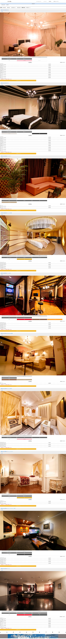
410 (2, 390)
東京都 (5, 156)
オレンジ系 (55, 319)
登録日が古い (28, 7)
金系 (24, 259)
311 (2, 157)
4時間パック (24, 496)
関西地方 (2, 273)
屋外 (39, 200)
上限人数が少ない (13, 7)
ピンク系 (24, 60)
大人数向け (24, 613)
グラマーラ (8, 569)
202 (2, 214)
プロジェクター (39, 257)
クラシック (24, 316)
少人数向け (24, 200)
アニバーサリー (9, 156)
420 (2, 510)
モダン (9, 316)
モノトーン (39, 60)
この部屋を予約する (18, 80)
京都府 (5, 333)
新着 (9, 200)
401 (2, 275)
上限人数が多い (19, 7)
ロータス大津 (9, 273)
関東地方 (2, 156)
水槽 (24, 553)
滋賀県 (5, 273)
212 (2, 335)
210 (2, 11)
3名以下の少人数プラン (9, 257)
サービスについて (38, 1)
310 (2, 570)
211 (2, 84)
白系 (9, 60)
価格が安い (4, 7)
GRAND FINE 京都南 (10, 333)
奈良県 (5, 569)
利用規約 (50, 1)
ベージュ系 (9, 202)
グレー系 (9, 133)
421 (2, 453)
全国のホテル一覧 (56, 1)
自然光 (9, 378)
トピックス (45, 1)
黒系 (39, 133)
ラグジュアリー (39, 316)
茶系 (39, 319)
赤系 (24, 319)
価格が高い (8, 7)
